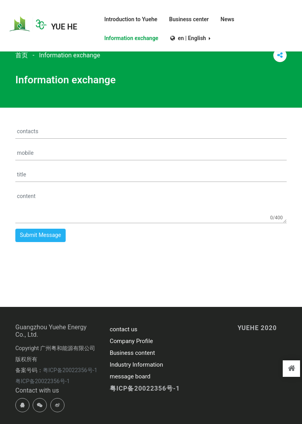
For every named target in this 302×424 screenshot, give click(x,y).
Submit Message (40, 235)
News (227, 19)
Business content (132, 352)
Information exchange (131, 38)
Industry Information (136, 364)
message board (130, 376)
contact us (123, 329)
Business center (189, 19)
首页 (21, 55)
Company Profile (131, 341)
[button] (190, 33)
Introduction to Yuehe (130, 19)
